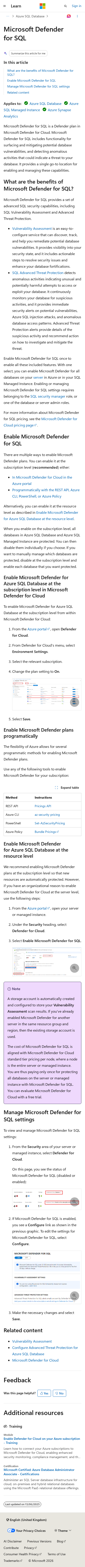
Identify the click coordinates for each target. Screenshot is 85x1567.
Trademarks (11, 1560)
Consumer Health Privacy (21, 1554)
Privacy (29, 1548)
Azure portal (37, 629)
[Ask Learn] (69, 16)
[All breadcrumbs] (8, 16)
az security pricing (47, 814)
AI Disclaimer (13, 1541)
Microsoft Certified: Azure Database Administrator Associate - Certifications (39, 1472)
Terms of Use (57, 1554)
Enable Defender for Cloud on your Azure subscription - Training (42, 1441)
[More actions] (77, 16)
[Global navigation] (4, 6)
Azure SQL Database (30, 16)
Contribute (11, 1548)
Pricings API (43, 806)
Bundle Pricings (45, 832)
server (38, 377)
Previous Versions (39, 1541)
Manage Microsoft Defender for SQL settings (38, 86)
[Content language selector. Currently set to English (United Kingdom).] (26, 1519)
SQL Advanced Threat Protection (37, 272)
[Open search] (65, 6)
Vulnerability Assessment (32, 228)
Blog (60, 1541)
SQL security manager (47, 396)
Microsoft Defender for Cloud (35, 1360)
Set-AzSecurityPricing (50, 823)
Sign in (76, 6)
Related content (18, 92)
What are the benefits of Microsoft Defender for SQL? (40, 72)
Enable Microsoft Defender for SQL (31, 80)
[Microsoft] (43, 6)
